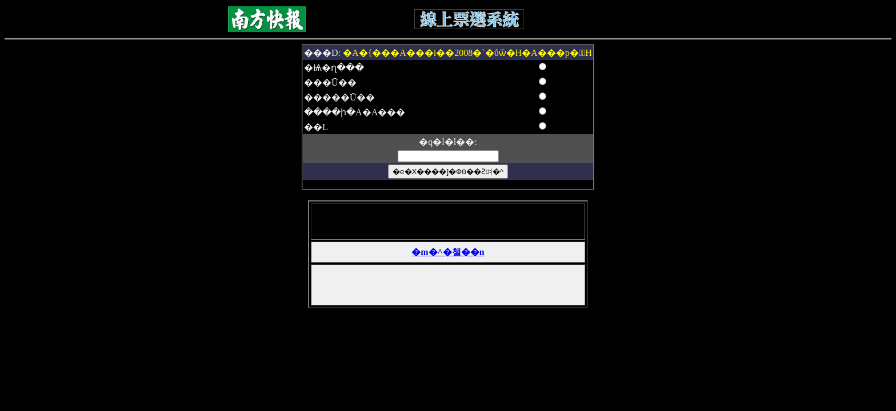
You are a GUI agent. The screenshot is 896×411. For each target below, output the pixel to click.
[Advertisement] (445, 221)
